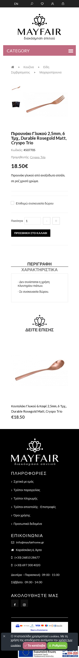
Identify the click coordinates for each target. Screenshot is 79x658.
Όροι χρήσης (22, 515)
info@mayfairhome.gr (30, 542)
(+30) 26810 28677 (27, 557)
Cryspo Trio (38, 157)
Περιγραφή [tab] (39, 263)
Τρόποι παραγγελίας (27, 490)
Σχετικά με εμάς (24, 481)
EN (16, 3)
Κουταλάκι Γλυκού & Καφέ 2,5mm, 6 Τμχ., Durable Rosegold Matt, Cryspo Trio (39, 408)
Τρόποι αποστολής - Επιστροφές (35, 507)
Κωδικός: (17, 150)
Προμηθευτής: (20, 157)
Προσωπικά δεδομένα (28, 523)
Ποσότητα (17, 220)
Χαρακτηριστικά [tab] (39, 269)
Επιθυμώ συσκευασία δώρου (35, 203)
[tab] (16, 87)
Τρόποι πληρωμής (25, 498)
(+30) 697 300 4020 (27, 565)
